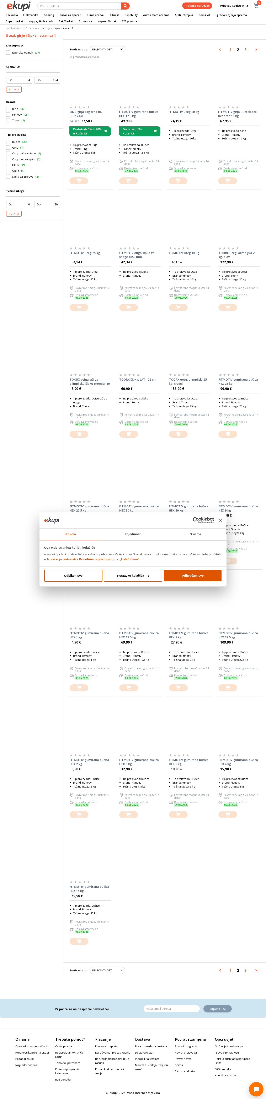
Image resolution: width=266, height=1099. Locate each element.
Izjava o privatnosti (227, 1052)
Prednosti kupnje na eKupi (32, 1052)
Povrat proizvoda (186, 1052)
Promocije (85, 21)
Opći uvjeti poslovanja (229, 1046)
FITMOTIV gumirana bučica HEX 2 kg (89, 762)
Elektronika (30, 15)
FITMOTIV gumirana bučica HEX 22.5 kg (89, 508)
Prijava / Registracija (231, 6)
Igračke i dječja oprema (231, 15)
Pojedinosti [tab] (133, 534)
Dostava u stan (144, 1052)
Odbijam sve (73, 575)
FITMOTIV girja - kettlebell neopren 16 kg (237, 114)
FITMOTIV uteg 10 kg (184, 253)
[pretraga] (125, 6)
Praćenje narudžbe (197, 5)
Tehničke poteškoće (67, 1063)
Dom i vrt (204, 15)
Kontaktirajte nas (225, 1075)
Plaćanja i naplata (106, 1046)
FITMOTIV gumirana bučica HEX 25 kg (238, 381)
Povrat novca (183, 1059)
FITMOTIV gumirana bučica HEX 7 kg (188, 635)
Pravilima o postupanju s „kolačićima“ (109, 559)
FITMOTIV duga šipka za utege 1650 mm (137, 255)
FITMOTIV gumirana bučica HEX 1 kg (89, 635)
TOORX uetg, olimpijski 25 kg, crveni (188, 381)
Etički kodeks (223, 1069)
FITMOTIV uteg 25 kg (85, 253)
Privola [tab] (70, 534)
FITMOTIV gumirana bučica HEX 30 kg (139, 508)
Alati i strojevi (184, 15)
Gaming (49, 15)
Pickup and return (186, 1071)
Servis (179, 1065)
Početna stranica (15, 27)
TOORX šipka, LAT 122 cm (137, 379)
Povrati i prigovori (186, 1046)
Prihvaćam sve (193, 575)
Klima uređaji (96, 15)
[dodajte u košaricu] (78, 180)
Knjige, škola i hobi (41, 21)
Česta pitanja (63, 1046)
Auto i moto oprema (156, 15)
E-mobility (131, 15)
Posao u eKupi (24, 1059)
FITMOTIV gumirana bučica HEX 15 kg (89, 889)
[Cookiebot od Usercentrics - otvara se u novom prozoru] (196, 520)
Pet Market (66, 21)
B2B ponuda (129, 21)
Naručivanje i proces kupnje (112, 1052)
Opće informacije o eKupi (31, 1046)
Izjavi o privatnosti (61, 559)
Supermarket (14, 21)
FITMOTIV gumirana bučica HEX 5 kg (188, 762)
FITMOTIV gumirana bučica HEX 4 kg (238, 762)
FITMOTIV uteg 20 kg (184, 112)
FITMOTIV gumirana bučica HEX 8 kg (139, 762)
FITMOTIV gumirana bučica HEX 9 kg (238, 508)
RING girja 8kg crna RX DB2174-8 (85, 114)
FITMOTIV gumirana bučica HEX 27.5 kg (238, 635)
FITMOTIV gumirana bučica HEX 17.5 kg (139, 635)
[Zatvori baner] (220, 520)
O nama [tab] (195, 534)
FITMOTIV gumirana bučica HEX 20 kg (188, 508)
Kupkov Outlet (107, 21)
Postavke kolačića (133, 575)
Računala (12, 15)
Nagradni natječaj (26, 1065)
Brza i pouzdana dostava (151, 1046)
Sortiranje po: (79, 49)
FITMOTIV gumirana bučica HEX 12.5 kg (139, 114)
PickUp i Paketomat (147, 1059)
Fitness (114, 15)
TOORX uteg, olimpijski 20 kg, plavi (237, 255)
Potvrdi (14, 89)
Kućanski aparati (70, 15)
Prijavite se (218, 1009)
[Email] (172, 1008)
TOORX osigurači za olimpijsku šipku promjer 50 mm (90, 381)
